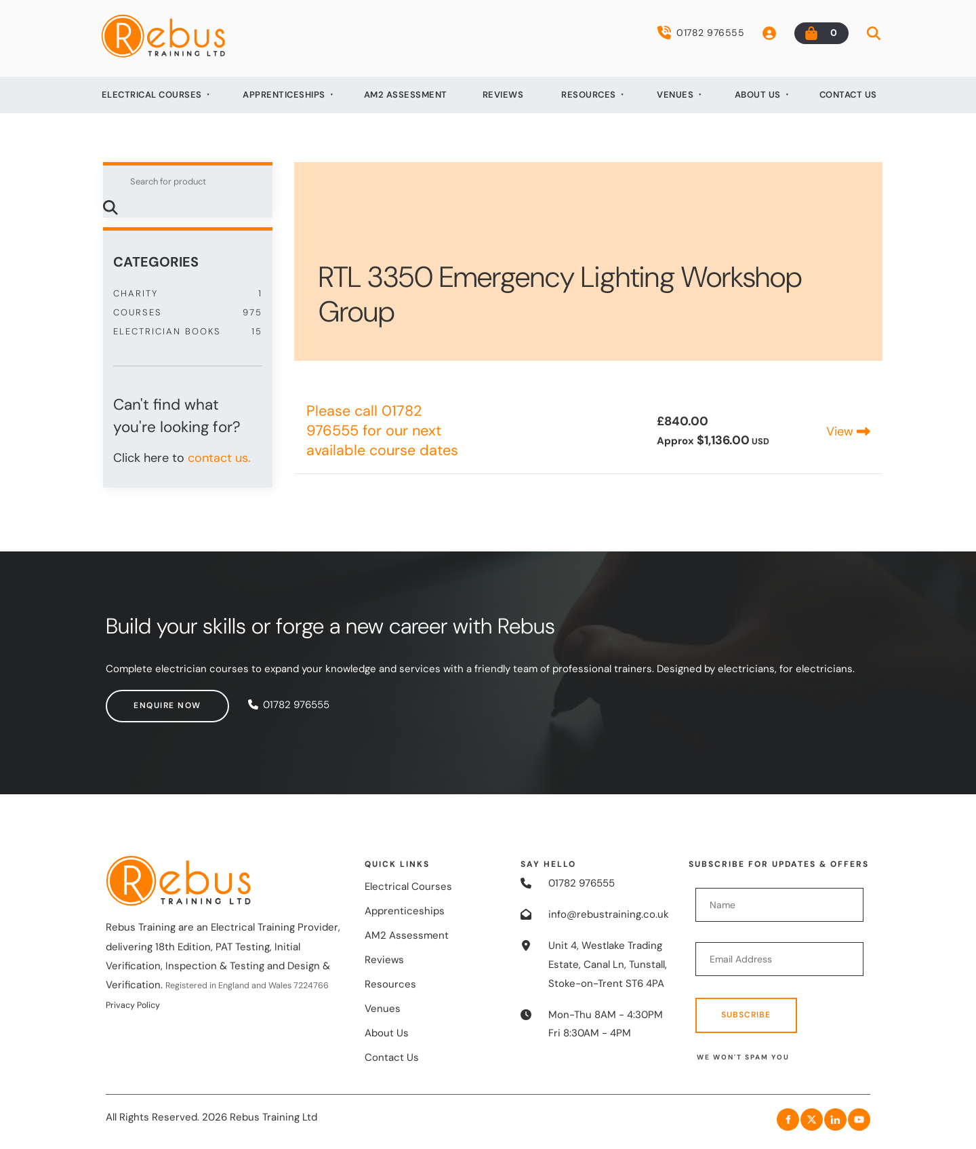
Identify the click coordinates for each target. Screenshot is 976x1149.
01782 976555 (700, 32)
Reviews (503, 94)
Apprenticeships (284, 94)
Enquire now (140, 698)
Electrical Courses (152, 94)
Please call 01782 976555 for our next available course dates (382, 431)
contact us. (219, 458)
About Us (758, 94)
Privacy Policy (133, 1005)
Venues (675, 94)
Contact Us (848, 94)
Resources (588, 94)
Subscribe (746, 1014)
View (848, 431)
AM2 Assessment (405, 94)
